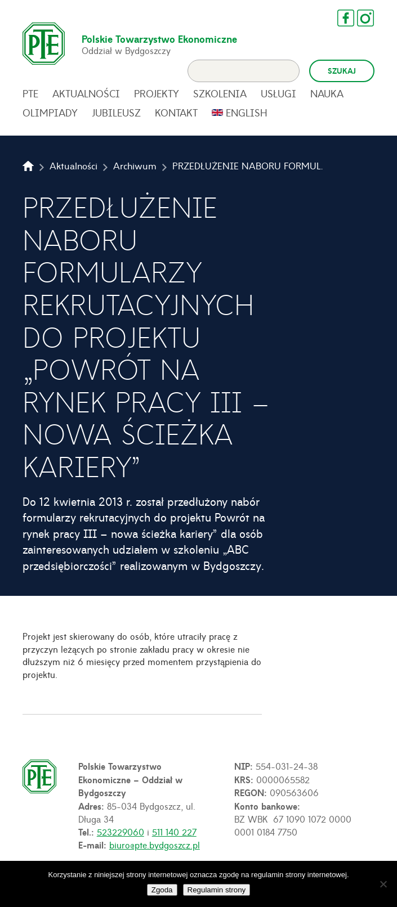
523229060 (120, 835)
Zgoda (162, 890)
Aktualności (86, 97)
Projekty (156, 97)
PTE (30, 97)
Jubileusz (116, 116)
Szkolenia (220, 97)
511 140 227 (174, 835)
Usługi (278, 97)
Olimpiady (50, 116)
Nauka (327, 97)
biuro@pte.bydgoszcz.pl (154, 848)
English (246, 116)
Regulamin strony (217, 890)
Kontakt (176, 116)
